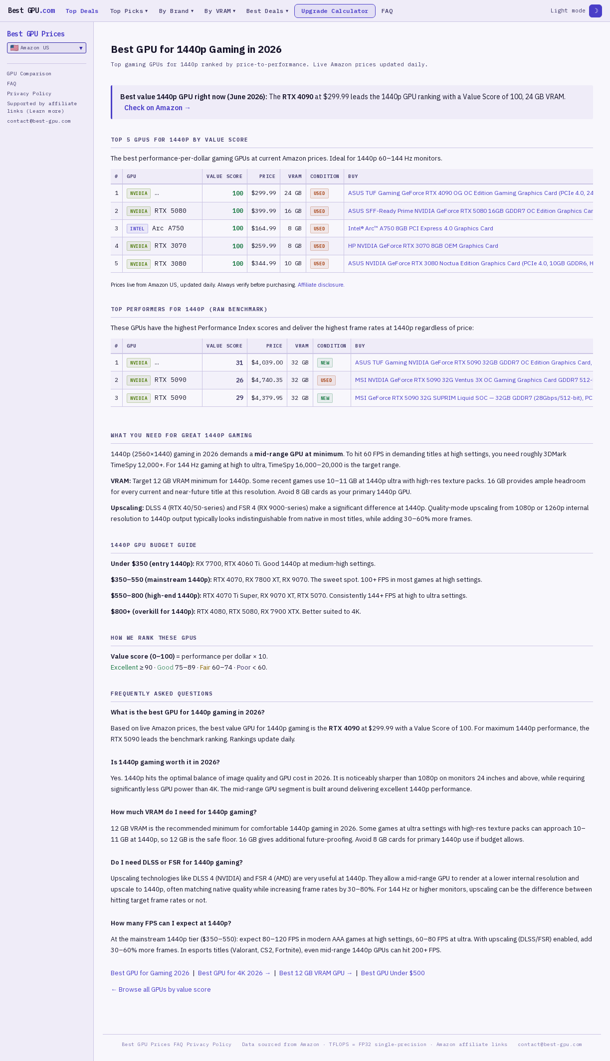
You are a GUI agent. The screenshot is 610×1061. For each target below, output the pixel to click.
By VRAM (221, 10)
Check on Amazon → (157, 107)
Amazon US (46, 47)
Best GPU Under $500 (393, 973)
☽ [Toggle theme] (596, 10)
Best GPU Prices (36, 33)
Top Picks (129, 10)
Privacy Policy (29, 93)
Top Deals (82, 10)
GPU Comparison (29, 73)
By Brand (177, 10)
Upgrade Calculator (337, 10)
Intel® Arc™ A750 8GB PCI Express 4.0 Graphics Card (420, 228)
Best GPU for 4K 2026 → (234, 973)
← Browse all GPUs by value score (161, 989)
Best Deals (269, 10)
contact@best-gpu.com (39, 121)
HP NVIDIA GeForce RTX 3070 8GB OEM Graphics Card (423, 245)
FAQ (389, 10)
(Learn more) (45, 111)
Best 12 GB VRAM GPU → (316, 973)
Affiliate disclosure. (321, 284)
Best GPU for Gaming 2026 (150, 973)
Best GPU (31, 10)
